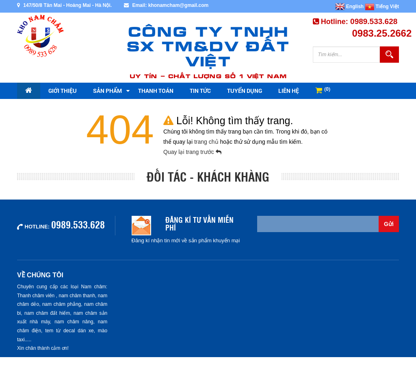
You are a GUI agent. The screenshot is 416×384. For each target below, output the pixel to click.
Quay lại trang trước (192, 152)
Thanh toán (155, 90)
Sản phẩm (107, 90)
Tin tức (200, 90)
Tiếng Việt (382, 6)
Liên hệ (288, 90)
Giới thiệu (62, 90)
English (349, 6)
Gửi (389, 224)
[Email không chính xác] (318, 224)
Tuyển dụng (244, 90)
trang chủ (207, 141)
